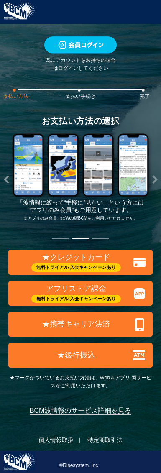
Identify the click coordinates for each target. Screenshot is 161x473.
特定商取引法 (105, 440)
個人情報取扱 (56, 440)
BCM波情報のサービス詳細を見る (81, 410)
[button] (60, 238)
